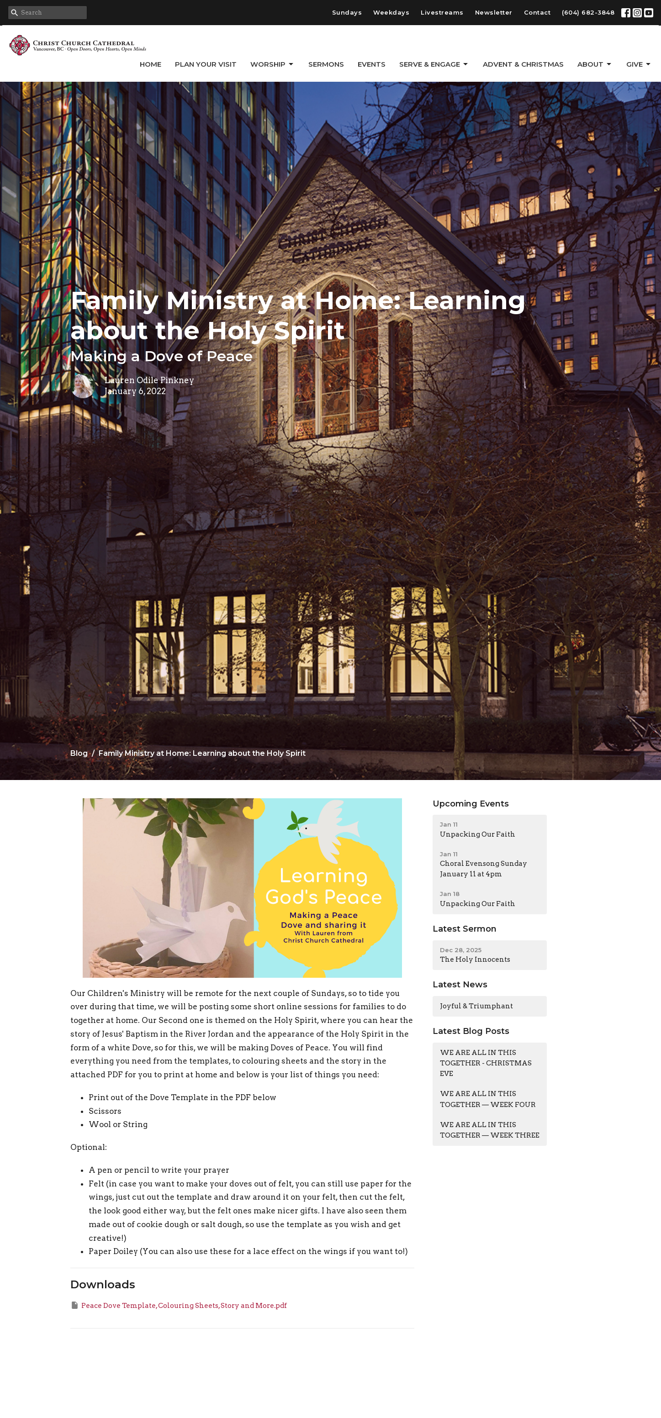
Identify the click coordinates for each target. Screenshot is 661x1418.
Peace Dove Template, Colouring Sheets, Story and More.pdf (178, 1305)
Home (150, 64)
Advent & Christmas (523, 64)
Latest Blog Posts (471, 1031)
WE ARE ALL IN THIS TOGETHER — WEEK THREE (489, 1130)
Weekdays (391, 12)
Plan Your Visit (206, 64)
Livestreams (442, 12)
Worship (272, 64)
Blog (79, 753)
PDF (244, 1097)
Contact (537, 12)
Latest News (460, 985)
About (595, 64)
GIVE (639, 64)
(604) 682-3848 (588, 12)
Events (372, 64)
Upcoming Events (471, 804)
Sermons (326, 64)
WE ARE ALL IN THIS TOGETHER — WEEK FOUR (488, 1099)
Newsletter (494, 12)
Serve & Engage (434, 64)
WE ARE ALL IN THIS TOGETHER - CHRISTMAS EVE (486, 1063)
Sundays (347, 12)
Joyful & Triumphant (476, 1006)
